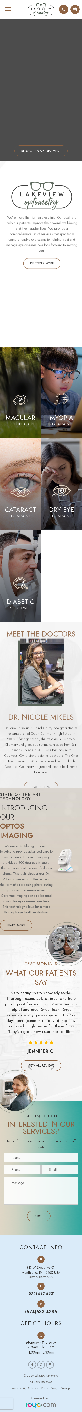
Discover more (42, 279)
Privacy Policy (49, 1388)
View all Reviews (41, 1065)
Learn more (16, 925)
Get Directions (41, 1277)
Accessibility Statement (25, 1388)
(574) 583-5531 (41, 1293)
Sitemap (65, 1388)
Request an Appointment (41, 151)
